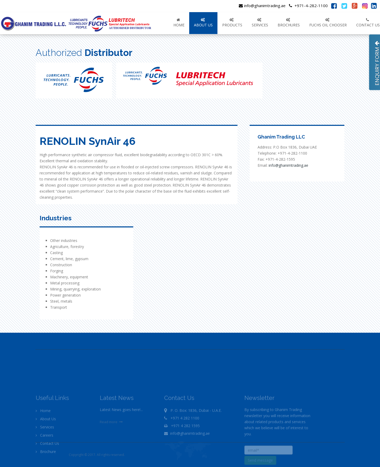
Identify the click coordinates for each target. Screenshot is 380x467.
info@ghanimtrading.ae (262, 5)
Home (178, 22)
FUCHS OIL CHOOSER (328, 22)
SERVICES (260, 22)
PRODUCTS (232, 22)
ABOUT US (203, 22)
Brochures (289, 22)
